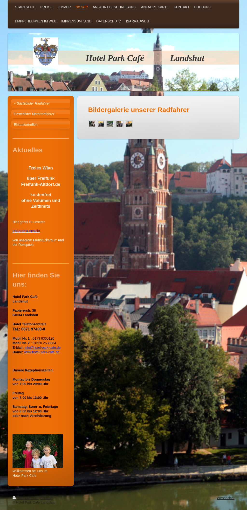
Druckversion (25, 498)
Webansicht (225, 498)
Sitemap (46, 498)
